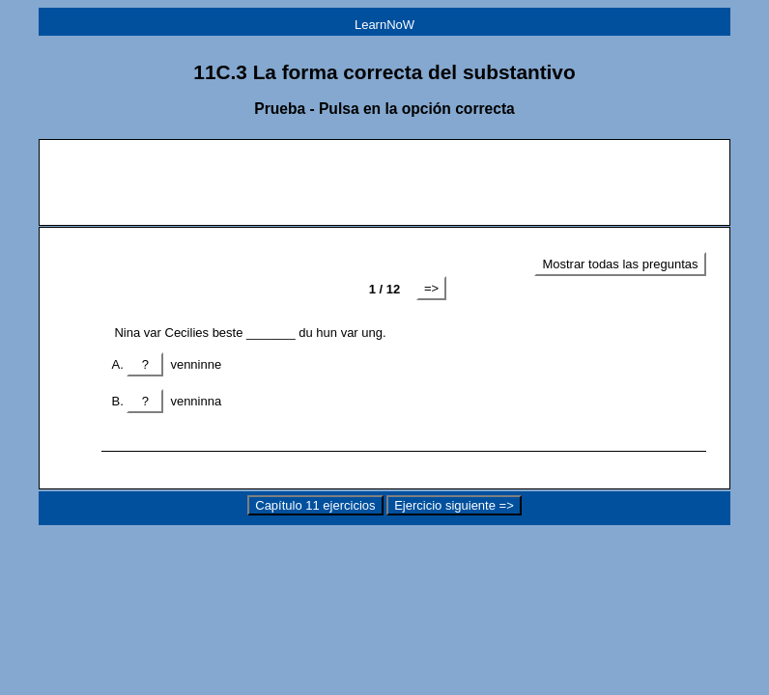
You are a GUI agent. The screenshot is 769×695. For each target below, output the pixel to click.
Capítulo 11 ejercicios (315, 505)
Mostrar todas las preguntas (620, 264)
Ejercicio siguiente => (454, 505)
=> (431, 288)
